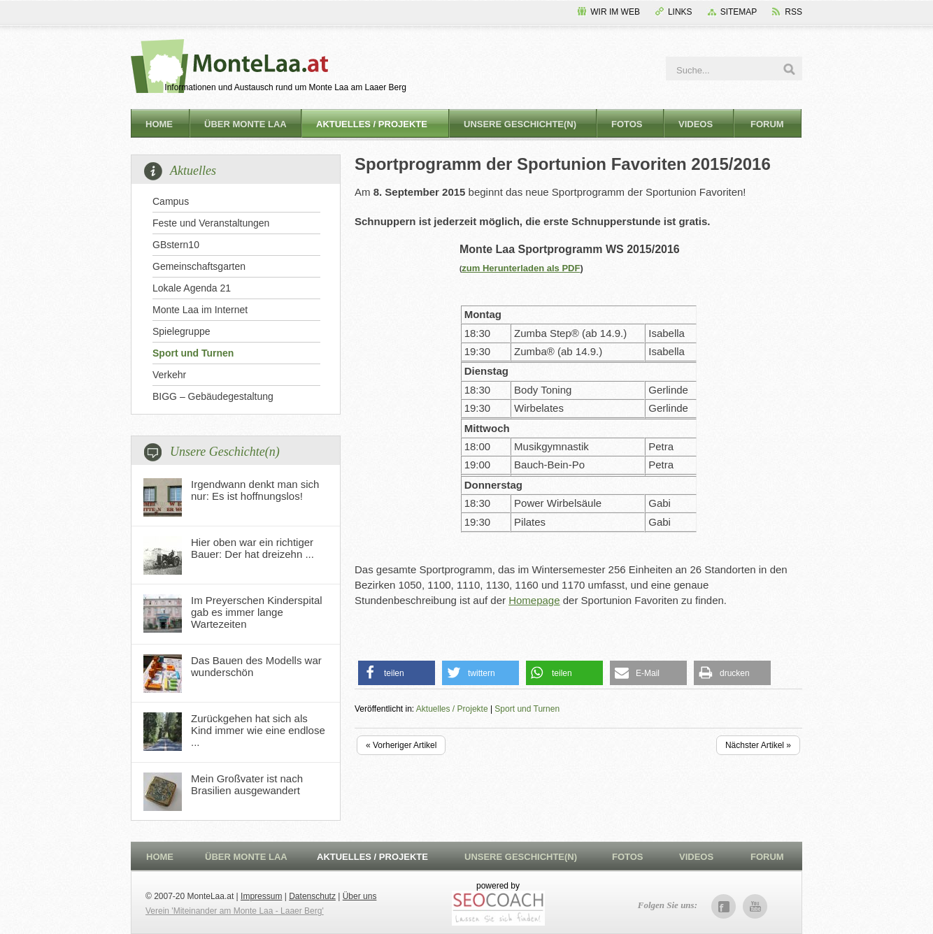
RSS (793, 12)
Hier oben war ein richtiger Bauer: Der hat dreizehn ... (252, 548)
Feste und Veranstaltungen (210, 223)
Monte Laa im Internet (200, 309)
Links (680, 12)
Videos (695, 124)
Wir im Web (615, 12)
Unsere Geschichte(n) (520, 124)
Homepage (534, 600)
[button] (396, 673)
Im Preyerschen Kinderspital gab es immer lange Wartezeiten (256, 612)
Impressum (261, 896)
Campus (170, 201)
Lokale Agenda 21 (191, 288)
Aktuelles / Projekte (371, 124)
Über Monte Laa (245, 124)
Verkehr (169, 374)
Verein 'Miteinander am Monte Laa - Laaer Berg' (234, 911)
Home (159, 124)
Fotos (627, 124)
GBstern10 (175, 244)
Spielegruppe (181, 331)
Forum (767, 124)
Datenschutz (312, 896)
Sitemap (738, 12)
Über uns (360, 896)
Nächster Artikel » (758, 745)
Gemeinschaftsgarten (198, 266)
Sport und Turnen (193, 353)
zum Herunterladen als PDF (521, 268)
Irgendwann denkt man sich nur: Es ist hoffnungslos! (255, 490)
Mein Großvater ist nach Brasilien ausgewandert (247, 784)
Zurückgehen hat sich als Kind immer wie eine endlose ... (258, 730)
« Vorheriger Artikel (401, 745)
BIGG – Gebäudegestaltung (212, 396)
